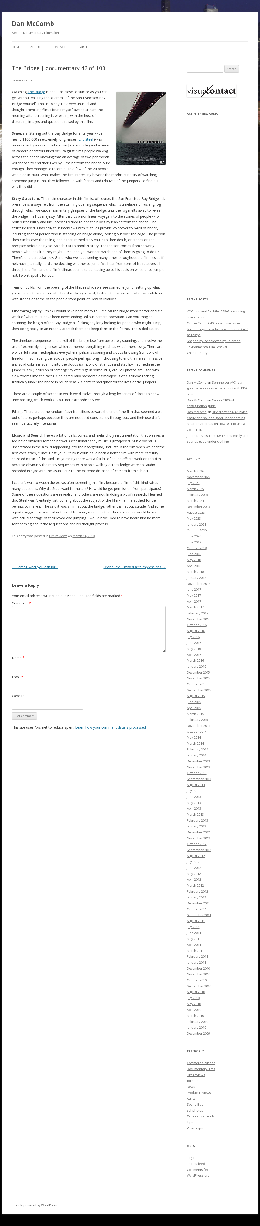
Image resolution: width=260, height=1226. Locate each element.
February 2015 (197, 719)
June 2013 (194, 796)
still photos (195, 1110)
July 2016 (193, 637)
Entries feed (196, 1163)
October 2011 (197, 909)
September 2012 (199, 850)
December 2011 (198, 903)
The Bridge (36, 92)
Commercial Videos (201, 1063)
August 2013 (196, 785)
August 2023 (196, 512)
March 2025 (195, 489)
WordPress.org (198, 1175)
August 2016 (196, 631)
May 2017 (194, 595)
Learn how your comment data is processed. (111, 727)
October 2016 (197, 625)
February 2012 (197, 891)
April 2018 (194, 566)
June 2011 (194, 933)
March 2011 (195, 950)
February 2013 (197, 820)
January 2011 (196, 962)
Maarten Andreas (200, 423)
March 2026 (195, 471)
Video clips (195, 1128)
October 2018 (197, 548)
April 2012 (194, 879)
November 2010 (198, 974)
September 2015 (199, 690)
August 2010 (196, 992)
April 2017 (194, 601)
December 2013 (198, 761)
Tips (190, 1122)
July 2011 (193, 927)
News (191, 1086)
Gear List (83, 47)
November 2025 (198, 477)
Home (16, 47)
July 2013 (193, 790)
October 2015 (197, 684)
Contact (59, 47)
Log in (191, 1157)
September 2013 (199, 779)
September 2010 (199, 986)
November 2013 (198, 767)
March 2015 (195, 714)
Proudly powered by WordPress (34, 1205)
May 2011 (194, 938)
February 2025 (197, 495)
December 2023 (198, 506)
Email (17, 677)
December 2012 (198, 832)
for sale (192, 1081)
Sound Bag (195, 1104)
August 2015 (196, 696)
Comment (21, 603)
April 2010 (194, 1009)
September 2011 (199, 915)
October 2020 (197, 530)
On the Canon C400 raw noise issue (213, 323)
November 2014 (198, 725)
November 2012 (198, 838)
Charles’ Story (197, 352)
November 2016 (198, 619)
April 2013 (194, 808)
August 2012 (196, 856)
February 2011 (197, 956)
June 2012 (194, 867)
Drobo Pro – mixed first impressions (134, 567)
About (35, 47)
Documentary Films (201, 1069)
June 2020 (194, 536)
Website (18, 696)
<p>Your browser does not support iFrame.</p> (211, 203)
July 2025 (193, 483)
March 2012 (195, 885)
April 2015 (194, 708)
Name (18, 657)
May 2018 (194, 560)
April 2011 (194, 944)
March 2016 (195, 660)
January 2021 (196, 524)
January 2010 (196, 1027)
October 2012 (197, 844)
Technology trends (201, 1116)
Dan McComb (33, 23)
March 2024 (195, 500)
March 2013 (195, 814)
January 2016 (196, 666)
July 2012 (193, 862)
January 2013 (196, 826)
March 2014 (195, 743)
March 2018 (195, 571)
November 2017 (198, 583)
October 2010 (197, 980)
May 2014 (194, 737)
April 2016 (194, 654)
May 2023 (194, 518)
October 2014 (197, 731)
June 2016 (194, 642)
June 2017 (194, 589)
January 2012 (196, 897)
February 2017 (197, 613)
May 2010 (194, 1004)
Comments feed (199, 1169)
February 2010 (197, 1021)
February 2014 (197, 749)
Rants (191, 1098)
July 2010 (193, 998)
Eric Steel (86, 139)
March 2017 (195, 607)
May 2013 (194, 802)
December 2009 (198, 1033)
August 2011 (196, 921)
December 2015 (198, 672)
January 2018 (196, 577)
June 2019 (194, 542)
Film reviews (58, 536)
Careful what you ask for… (35, 567)
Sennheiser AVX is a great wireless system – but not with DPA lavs (217, 388)
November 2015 (198, 678)
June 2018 (194, 554)
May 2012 (194, 873)
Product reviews (199, 1092)
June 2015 (194, 702)
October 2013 (197, 773)
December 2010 (198, 968)
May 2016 (194, 648)
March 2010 (195, 1015)
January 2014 (196, 755)
